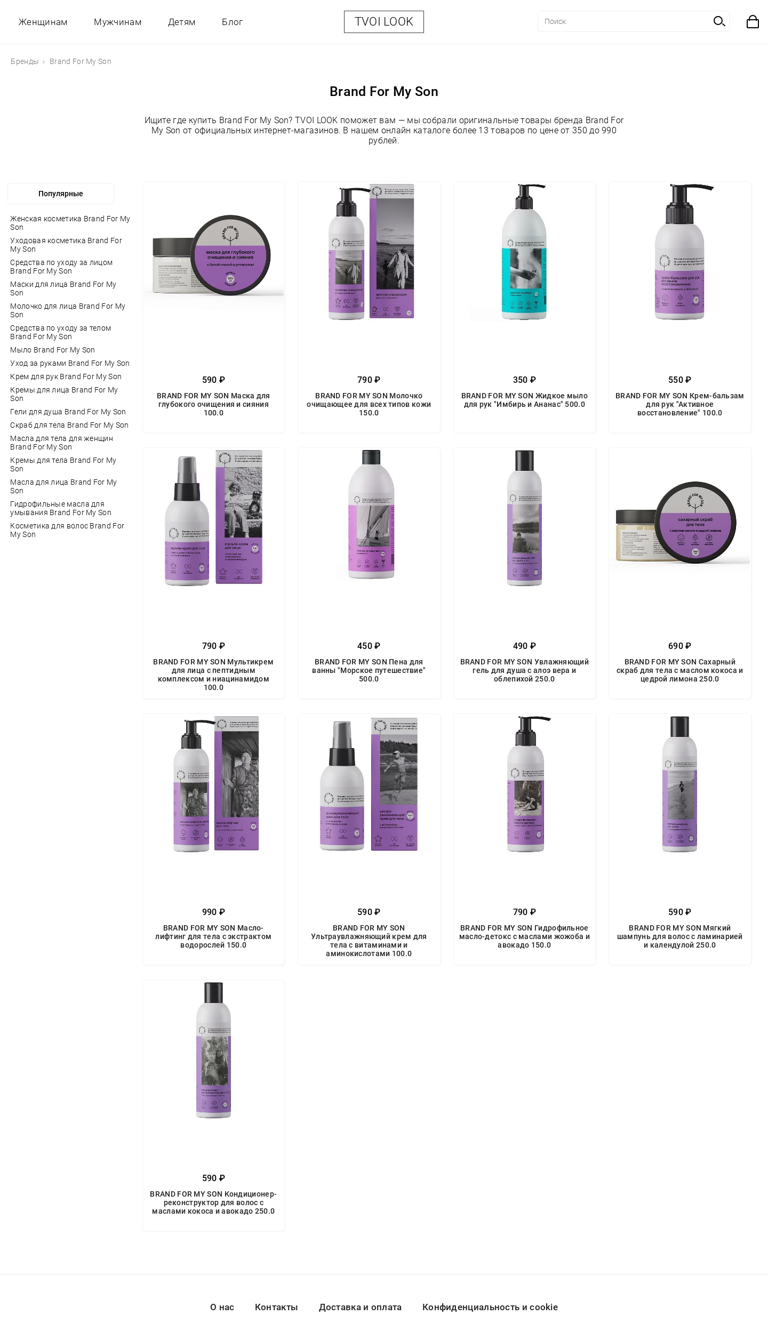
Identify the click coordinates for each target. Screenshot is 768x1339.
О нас (222, 1307)
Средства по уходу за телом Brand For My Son (60, 332)
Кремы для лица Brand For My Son (64, 394)
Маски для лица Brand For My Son (63, 288)
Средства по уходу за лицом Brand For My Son (61, 266)
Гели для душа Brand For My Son (68, 411)
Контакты (276, 1307)
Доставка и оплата (360, 1307)
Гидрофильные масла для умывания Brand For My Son (60, 508)
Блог (232, 22)
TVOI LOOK (384, 21)
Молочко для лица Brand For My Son (67, 310)
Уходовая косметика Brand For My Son (66, 244)
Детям (182, 22)
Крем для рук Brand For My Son (66, 376)
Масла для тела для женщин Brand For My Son (61, 442)
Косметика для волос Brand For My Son (67, 530)
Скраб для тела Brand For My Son (69, 425)
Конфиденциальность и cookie (490, 1307)
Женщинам (43, 22)
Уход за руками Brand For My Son (70, 363)
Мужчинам (117, 22)
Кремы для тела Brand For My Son (63, 464)
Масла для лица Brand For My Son (63, 486)
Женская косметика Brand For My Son (70, 222)
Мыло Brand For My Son (52, 350)
